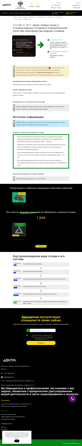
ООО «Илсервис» (19, 239)
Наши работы (5, 13)
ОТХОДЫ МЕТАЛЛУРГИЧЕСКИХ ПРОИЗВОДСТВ (33, 271)
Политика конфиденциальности (72, 443)
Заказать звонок (76, 7)
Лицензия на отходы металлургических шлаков (19, 204)
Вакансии (16, 13)
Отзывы (11, 13)
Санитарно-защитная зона (8, 414)
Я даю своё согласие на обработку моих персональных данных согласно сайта (40, 336)
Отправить (41, 343)
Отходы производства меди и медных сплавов (34, 286)
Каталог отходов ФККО (59, 13)
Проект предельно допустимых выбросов (13, 416)
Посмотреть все (41, 246)
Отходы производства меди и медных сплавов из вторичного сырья (40, 294)
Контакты (28, 13)
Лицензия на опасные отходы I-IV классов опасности (16, 404)
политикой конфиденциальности (17, 435)
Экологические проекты (73, 13)
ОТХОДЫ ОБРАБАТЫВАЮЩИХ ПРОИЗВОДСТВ (32, 264)
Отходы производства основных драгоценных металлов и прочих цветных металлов (44, 279)
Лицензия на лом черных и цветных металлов (14, 406)
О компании (23, 13)
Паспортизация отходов (8, 419)
